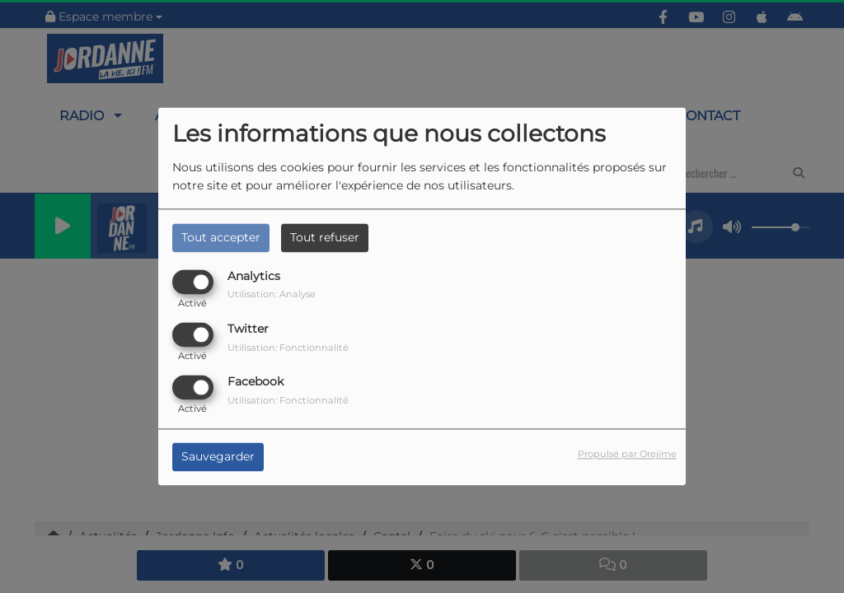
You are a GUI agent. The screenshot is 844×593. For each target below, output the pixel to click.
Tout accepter (220, 237)
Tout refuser (324, 237)
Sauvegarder (218, 457)
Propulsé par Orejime (627, 454)
